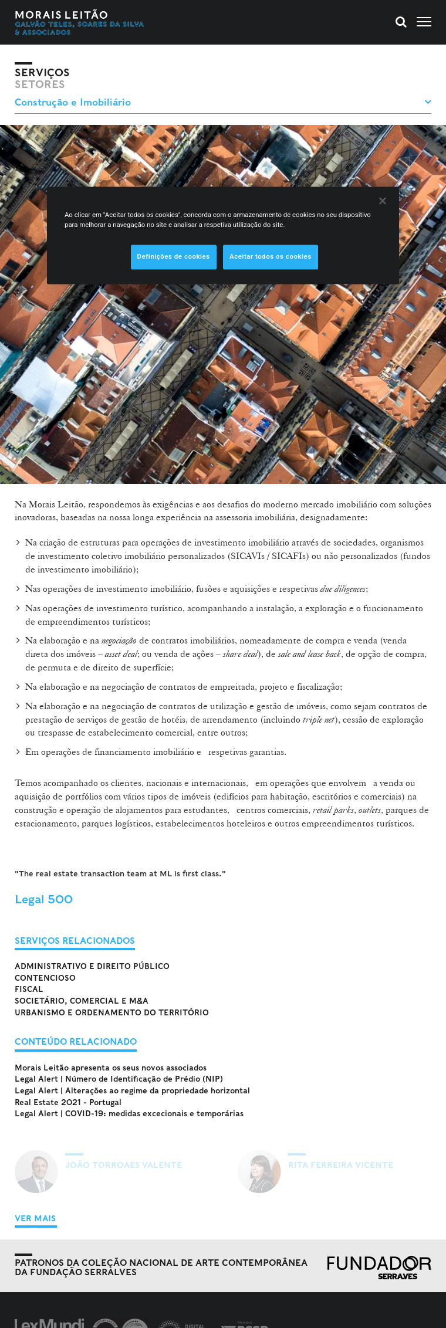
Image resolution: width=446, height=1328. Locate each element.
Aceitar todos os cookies (270, 256)
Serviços (42, 73)
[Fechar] (383, 201)
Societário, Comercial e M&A (81, 1001)
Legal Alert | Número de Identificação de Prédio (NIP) (119, 1079)
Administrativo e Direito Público (92, 966)
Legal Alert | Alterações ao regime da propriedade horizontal (132, 1090)
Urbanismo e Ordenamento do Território (112, 1012)
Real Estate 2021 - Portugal (68, 1102)
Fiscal (29, 989)
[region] (223, 235)
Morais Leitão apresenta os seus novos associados (111, 1067)
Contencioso (45, 978)
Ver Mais (35, 1218)
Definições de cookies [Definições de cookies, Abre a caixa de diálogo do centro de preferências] (173, 256)
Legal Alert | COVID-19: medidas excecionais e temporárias (129, 1113)
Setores (40, 84)
